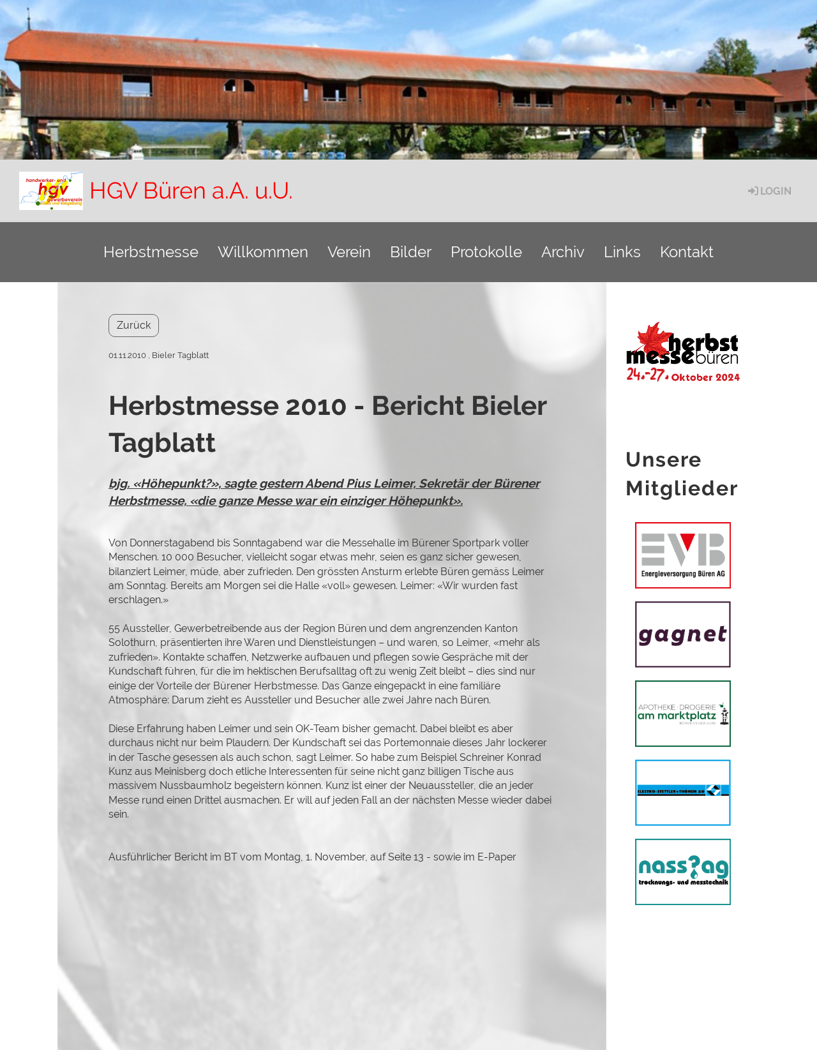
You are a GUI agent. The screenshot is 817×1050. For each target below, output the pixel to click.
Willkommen (263, 252)
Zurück (134, 325)
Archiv (563, 252)
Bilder (410, 252)
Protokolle (486, 252)
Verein (349, 252)
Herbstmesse (151, 252)
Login (768, 191)
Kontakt (687, 252)
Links (622, 252)
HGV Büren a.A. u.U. (191, 190)
